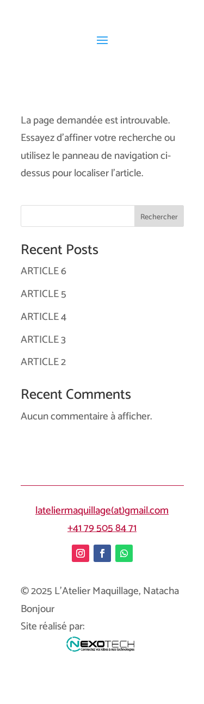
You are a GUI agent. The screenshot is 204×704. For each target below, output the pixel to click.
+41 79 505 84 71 (102, 528)
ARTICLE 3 (43, 339)
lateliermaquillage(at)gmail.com (102, 510)
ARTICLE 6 (43, 271)
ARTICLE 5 (43, 294)
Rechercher (159, 217)
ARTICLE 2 (43, 362)
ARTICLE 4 (43, 316)
